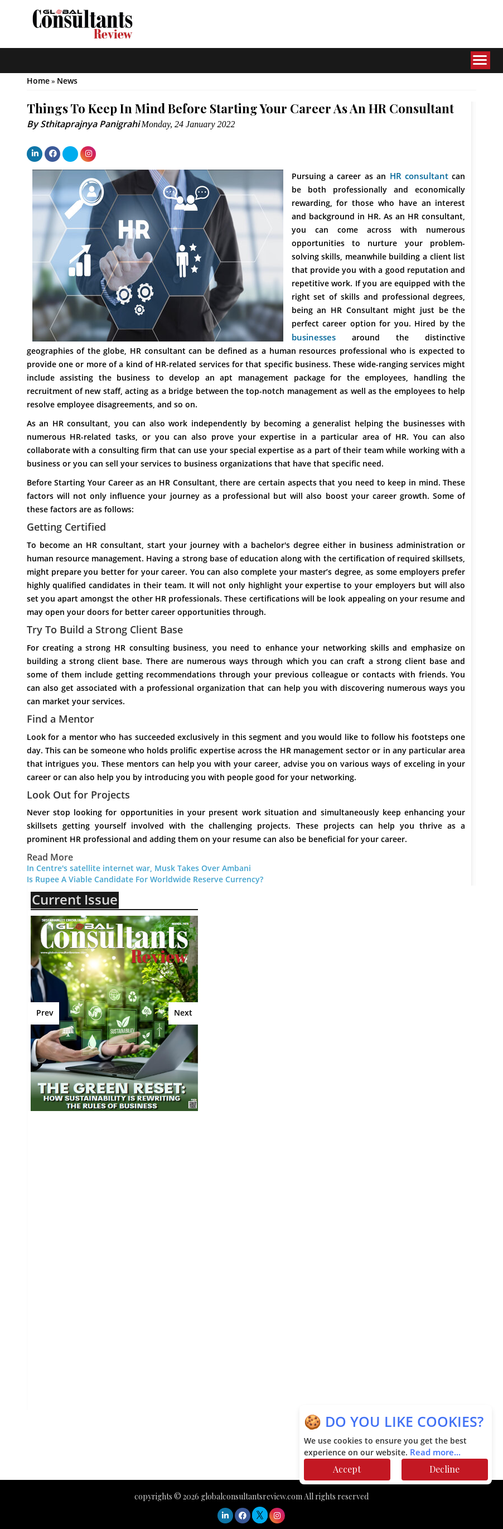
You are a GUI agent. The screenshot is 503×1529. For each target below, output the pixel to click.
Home (38, 81)
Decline (444, 1469)
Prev (45, 1013)
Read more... (435, 1453)
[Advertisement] (128, 1200)
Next (183, 1013)
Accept (347, 1469)
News (67, 81)
